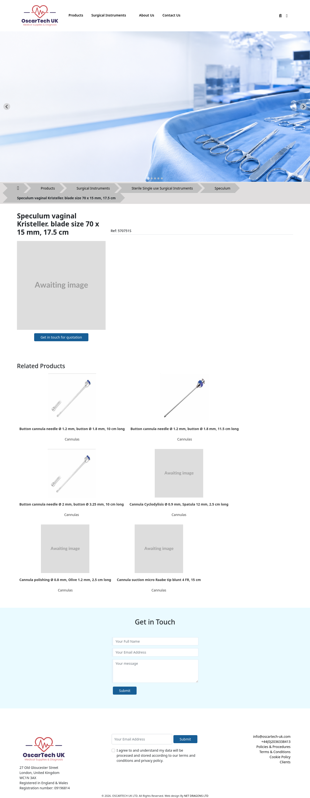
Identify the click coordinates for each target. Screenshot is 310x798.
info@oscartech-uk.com (272, 736)
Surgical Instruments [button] (108, 15)
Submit (125, 690)
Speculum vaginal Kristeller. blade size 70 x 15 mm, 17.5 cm (66, 198)
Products (48, 188)
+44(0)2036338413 (276, 741)
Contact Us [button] (171, 15)
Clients (285, 762)
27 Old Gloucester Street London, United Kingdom (40, 770)
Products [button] (76, 15)
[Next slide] (303, 106)
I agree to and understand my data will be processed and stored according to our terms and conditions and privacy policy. (156, 755)
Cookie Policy (280, 757)
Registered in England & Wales (44, 783)
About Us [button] (146, 15)
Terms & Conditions (275, 751)
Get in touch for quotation (61, 337)
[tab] (148, 178)
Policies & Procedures (273, 746)
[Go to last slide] (6, 106)
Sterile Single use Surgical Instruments (162, 188)
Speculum (222, 188)
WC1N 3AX (28, 777)
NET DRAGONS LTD (196, 796)
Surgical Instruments (93, 188)
